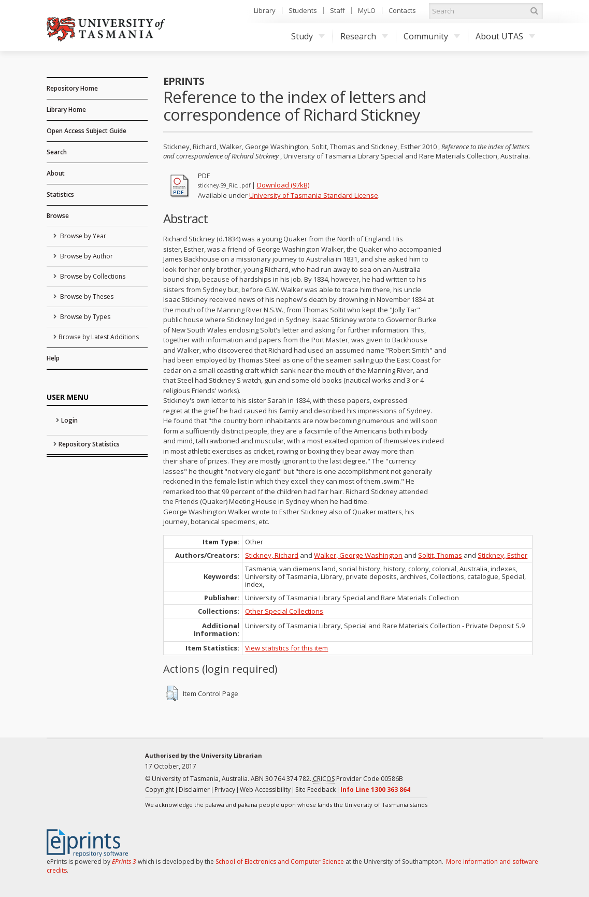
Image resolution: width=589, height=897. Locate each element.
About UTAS (505, 36)
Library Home (66, 109)
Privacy (224, 789)
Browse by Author (86, 256)
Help (53, 358)
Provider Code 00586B (358, 779)
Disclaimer (194, 789)
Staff (337, 10)
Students (303, 10)
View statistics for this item (286, 648)
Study (308, 36)
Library (265, 10)
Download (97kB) (283, 185)
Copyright (159, 789)
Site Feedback (315, 789)
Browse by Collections (92, 276)
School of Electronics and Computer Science (280, 861)
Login (69, 420)
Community (432, 36)
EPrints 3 (124, 861)
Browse (58, 215)
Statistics (60, 194)
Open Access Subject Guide (86, 130)
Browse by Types (84, 316)
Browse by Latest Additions (99, 336)
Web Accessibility (265, 789)
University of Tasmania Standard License (313, 195)
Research (364, 36)
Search (57, 152)
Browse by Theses (86, 296)
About (56, 173)
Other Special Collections (284, 611)
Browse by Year (82, 236)
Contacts (402, 10)
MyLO (367, 10)
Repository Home (72, 88)
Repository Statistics (89, 444)
